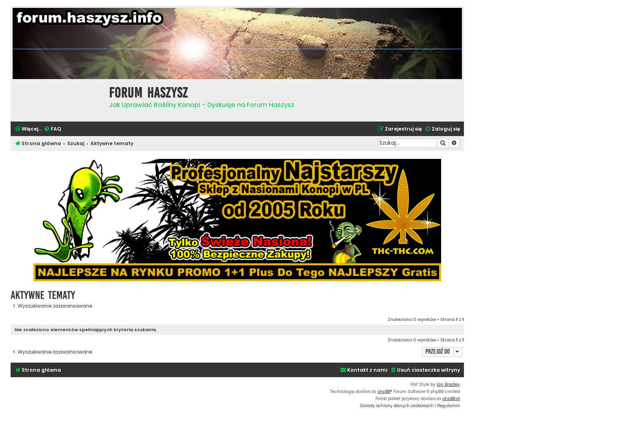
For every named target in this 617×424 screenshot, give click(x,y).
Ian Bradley (448, 384)
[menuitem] (52, 129)
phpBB (383, 392)
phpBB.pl (451, 399)
